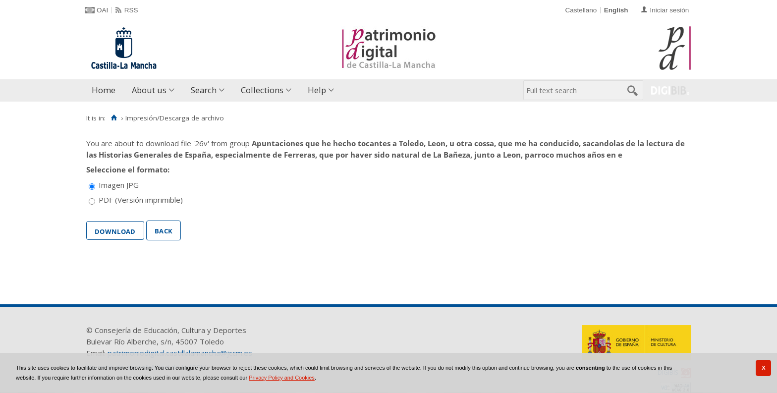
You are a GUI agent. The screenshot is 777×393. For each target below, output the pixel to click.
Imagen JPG (119, 185)
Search (204, 90)
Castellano (581, 10)
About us (149, 90)
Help (317, 90)
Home (103, 90)
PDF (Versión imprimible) (141, 200)
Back (163, 230)
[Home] (114, 117)
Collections (262, 90)
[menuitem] (106, 90)
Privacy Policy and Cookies (282, 378)
